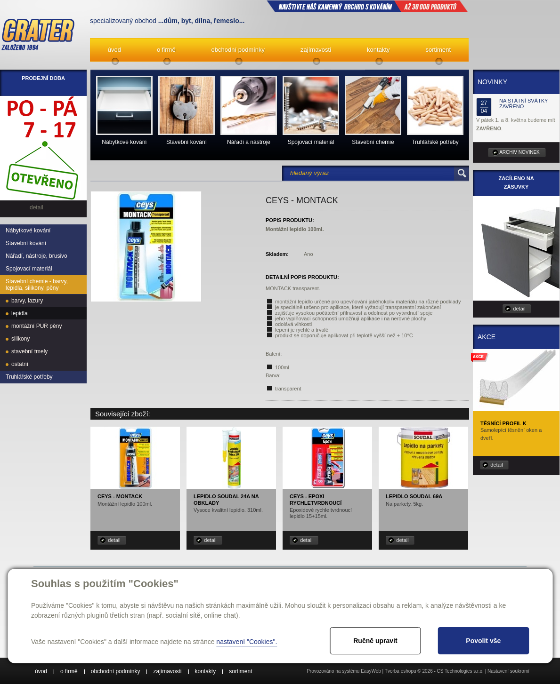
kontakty (378, 49)
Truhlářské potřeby (29, 377)
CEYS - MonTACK (119, 496)
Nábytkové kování (28, 230)
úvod (114, 49)
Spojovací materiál (29, 268)
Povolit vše (483, 640)
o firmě (166, 49)
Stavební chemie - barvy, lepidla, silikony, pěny (37, 284)
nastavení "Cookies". (246, 641)
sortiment (438, 49)
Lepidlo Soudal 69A (414, 496)
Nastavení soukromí (508, 671)
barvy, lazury (27, 300)
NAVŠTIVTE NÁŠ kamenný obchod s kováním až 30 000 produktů (367, 6)
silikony (20, 338)
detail (114, 540)
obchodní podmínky (238, 49)
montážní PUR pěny (36, 326)
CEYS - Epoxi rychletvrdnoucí (315, 499)
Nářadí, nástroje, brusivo (36, 256)
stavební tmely (29, 351)
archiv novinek (519, 152)
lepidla (19, 313)
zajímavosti (315, 49)
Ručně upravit (375, 640)
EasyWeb (371, 671)
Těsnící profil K (503, 423)
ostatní (19, 364)
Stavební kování (26, 243)
